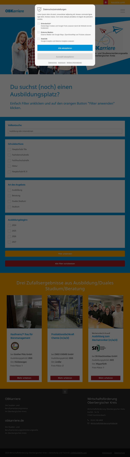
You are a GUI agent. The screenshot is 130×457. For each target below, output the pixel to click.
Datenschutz (52, 63)
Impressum (62, 63)
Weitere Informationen (74, 63)
